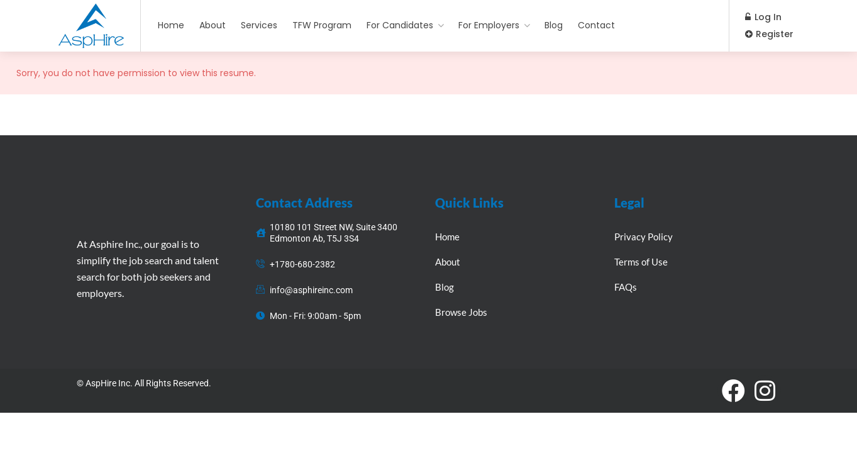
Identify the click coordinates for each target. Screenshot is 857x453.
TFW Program (321, 25)
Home (171, 25)
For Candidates (400, 25)
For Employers (488, 25)
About (212, 25)
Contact (596, 25)
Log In (763, 17)
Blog (554, 25)
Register (769, 34)
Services (259, 25)
